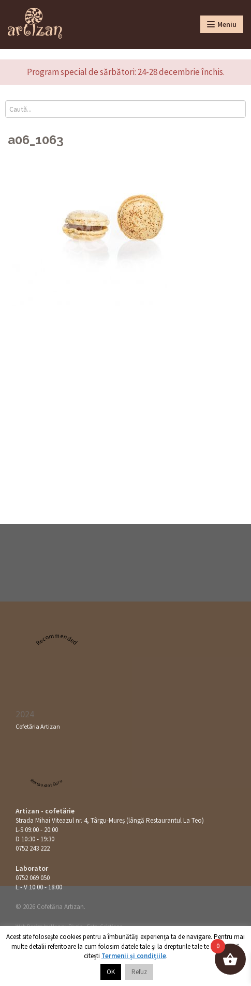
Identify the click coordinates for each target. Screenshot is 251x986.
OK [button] (111, 971)
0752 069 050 (33, 877)
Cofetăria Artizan (38, 726)
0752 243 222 (33, 848)
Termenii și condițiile (133, 955)
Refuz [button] (139, 971)
